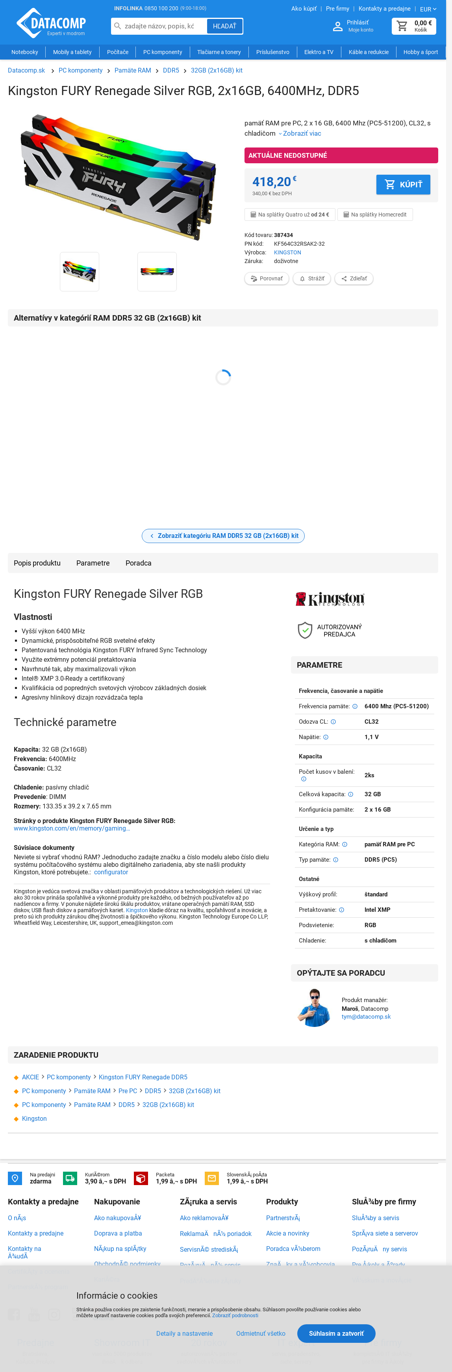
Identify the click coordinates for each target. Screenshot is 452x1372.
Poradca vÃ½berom (293, 1249)
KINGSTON (287, 252)
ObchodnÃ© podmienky (127, 1264)
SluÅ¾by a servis (375, 1218)
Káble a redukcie (369, 52)
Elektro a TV (318, 52)
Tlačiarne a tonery (219, 52)
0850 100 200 (161, 8)
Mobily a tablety (72, 52)
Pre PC (128, 1091)
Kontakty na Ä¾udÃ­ (24, 1252)
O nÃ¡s (17, 1218)
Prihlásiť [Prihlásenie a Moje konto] (358, 22)
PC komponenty (162, 52)
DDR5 (171, 70)
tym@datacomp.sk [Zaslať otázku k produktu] (366, 1016)
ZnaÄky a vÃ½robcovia (300, 1264)
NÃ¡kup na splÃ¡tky (120, 1249)
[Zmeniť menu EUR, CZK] (429, 9)
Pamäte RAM (133, 70)
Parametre (93, 563)
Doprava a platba (118, 1233)
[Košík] (402, 26)
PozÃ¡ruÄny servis (379, 1249)
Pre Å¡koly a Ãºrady (378, 1265)
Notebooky (24, 52)
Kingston (137, 910)
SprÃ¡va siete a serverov (385, 1233)
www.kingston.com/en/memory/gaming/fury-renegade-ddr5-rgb (73, 828)
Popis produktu (37, 563)
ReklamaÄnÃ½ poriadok (216, 1234)
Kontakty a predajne (35, 1233)
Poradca (139, 563)
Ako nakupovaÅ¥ (117, 1218)
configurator (111, 872)
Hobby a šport (421, 52)
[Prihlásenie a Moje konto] (338, 26)
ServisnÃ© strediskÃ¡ (209, 1249)
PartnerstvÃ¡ (283, 1218)
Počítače (117, 52)
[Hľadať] (225, 26)
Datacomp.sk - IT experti (51, 23)
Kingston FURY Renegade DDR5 (143, 1077)
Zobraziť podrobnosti (235, 1315)
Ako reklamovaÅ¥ (204, 1218)
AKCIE (30, 1077)
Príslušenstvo (272, 52)
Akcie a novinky (287, 1233)
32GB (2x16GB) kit (217, 70)
